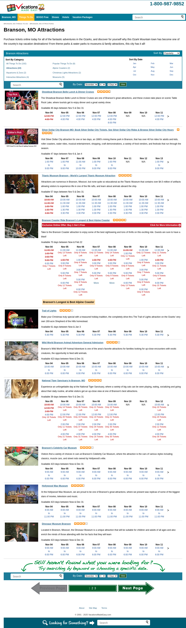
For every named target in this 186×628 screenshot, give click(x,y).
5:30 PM (49, 335)
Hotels (65, 17)
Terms (104, 608)
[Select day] (102, 84)
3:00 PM (49, 257)
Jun (171, 67)
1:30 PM (49, 209)
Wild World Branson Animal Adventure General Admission (72, 342)
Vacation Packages (82, 17)
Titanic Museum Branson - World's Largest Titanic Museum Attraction (78, 175)
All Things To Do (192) (16, 63)
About (81, 608)
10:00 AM (49, 199)
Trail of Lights (49, 310)
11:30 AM (49, 203)
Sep (171, 71)
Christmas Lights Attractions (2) (67, 73)
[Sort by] (171, 53)
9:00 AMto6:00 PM (49, 475)
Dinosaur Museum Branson (56, 524)
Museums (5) (58, 77)
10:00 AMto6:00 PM (49, 370)
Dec (171, 75)
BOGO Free (42, 17)
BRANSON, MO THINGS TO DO (16, 24)
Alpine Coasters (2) (61, 68)
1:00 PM (49, 206)
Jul (134, 71)
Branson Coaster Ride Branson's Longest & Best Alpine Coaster (76, 220)
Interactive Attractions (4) (17, 77)
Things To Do (26, 17)
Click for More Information (165, 225)
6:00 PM (49, 263)
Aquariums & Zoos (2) (16, 73)
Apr (134, 67)
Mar (171, 63)
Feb (152, 63)
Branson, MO (9, 17)
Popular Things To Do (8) (64, 63)
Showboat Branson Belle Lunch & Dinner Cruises (68, 92)
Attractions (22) (13, 68)
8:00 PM (112, 122)
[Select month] (91, 84)
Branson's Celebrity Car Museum (59, 448)
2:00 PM (49, 411)
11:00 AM (49, 250)
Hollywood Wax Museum (55, 486)
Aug (153, 71)
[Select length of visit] (112, 84)
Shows (55, 17)
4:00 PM (49, 119)
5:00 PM (49, 260)
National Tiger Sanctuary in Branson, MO (63, 380)
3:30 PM (49, 213)
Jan (134, 63)
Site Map (93, 608)
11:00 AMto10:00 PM (80, 165)
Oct (134, 75)
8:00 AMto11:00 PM (49, 513)
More (96, 283)
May (153, 67)
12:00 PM (49, 116)
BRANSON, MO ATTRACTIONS (42, 24)
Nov (153, 75)
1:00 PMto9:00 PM (49, 165)
